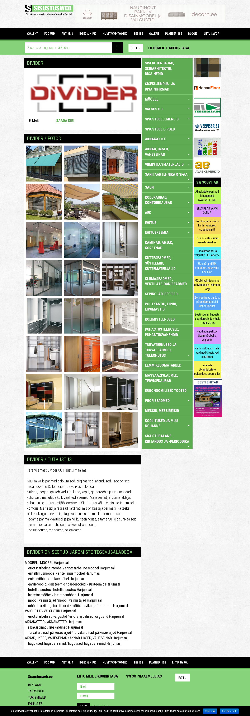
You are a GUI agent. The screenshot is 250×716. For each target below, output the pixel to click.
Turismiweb (37, 697)
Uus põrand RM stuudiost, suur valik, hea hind (207, 268)
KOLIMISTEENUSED (160, 319)
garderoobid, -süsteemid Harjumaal (93, 584)
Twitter (157, 687)
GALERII (154, 33)
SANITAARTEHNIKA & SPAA (167, 176)
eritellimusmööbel (40, 573)
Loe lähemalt (229, 711)
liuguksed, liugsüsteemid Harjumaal (94, 643)
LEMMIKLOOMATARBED (163, 365)
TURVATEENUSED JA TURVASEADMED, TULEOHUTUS (167, 349)
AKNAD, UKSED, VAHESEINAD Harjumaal (99, 638)
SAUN (167, 187)
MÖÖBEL (31, 562)
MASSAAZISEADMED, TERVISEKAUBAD (161, 378)
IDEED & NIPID (87, 33)
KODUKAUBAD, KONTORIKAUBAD (167, 200)
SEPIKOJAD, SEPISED (161, 294)
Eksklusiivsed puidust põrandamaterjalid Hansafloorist (207, 302)
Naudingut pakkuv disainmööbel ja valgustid (207, 335)
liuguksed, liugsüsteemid (45, 643)
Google (166, 687)
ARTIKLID (67, 33)
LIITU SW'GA (211, 33)
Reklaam (34, 685)
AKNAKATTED (35, 622)
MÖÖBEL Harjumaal (54, 562)
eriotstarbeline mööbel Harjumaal (90, 568)
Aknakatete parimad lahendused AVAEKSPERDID (207, 196)
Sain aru (210, 711)
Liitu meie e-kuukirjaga (168, 48)
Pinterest (199, 48)
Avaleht (32, 33)
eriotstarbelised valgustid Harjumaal (96, 616)
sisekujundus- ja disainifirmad (160, 86)
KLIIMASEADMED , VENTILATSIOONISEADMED (166, 281)
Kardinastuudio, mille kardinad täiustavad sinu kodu (207, 352)
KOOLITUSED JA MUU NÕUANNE (167, 423)
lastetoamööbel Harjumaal (73, 595)
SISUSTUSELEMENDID (167, 119)
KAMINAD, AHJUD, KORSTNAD (159, 245)
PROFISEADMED (167, 400)
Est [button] (136, 48)
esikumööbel (36, 579)
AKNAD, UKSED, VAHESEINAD (46, 638)
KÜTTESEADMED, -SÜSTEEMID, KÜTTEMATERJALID (160, 263)
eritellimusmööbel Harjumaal (79, 573)
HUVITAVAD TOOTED (115, 33)
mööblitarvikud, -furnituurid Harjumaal (99, 605)
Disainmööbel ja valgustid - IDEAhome (207, 253)
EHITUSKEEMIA (167, 232)
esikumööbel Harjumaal (67, 579)
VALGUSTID (33, 611)
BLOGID (193, 33)
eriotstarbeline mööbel (43, 568)
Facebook (208, 48)
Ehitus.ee (35, 704)
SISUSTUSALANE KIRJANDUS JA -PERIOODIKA (167, 440)
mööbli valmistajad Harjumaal (80, 600)
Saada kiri (65, 120)
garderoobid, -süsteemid (45, 584)
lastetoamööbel (38, 595)
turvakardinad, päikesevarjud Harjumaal (102, 632)
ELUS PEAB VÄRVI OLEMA (207, 210)
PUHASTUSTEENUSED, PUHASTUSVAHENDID (162, 332)
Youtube (217, 48)
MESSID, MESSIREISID (162, 410)
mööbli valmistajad (40, 600)
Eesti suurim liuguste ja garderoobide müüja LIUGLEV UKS (207, 319)
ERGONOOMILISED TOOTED (166, 390)
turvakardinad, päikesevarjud (48, 632)
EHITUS (167, 222)
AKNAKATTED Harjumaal (64, 622)
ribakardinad (36, 627)
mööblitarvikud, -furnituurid (47, 605)
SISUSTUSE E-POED (160, 129)
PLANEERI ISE (173, 33)
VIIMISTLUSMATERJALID (167, 164)
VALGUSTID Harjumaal (60, 611)
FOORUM (49, 33)
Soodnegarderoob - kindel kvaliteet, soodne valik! (207, 225)
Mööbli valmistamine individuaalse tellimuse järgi (207, 285)
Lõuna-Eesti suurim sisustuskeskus (207, 240)
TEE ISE (138, 33)
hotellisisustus (38, 589)
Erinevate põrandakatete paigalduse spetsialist (207, 369)
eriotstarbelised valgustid (46, 616)
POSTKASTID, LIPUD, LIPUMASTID (161, 307)
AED (167, 212)
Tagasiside (36, 691)
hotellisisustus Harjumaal (72, 589)
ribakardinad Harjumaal (66, 627)
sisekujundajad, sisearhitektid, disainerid (159, 68)
